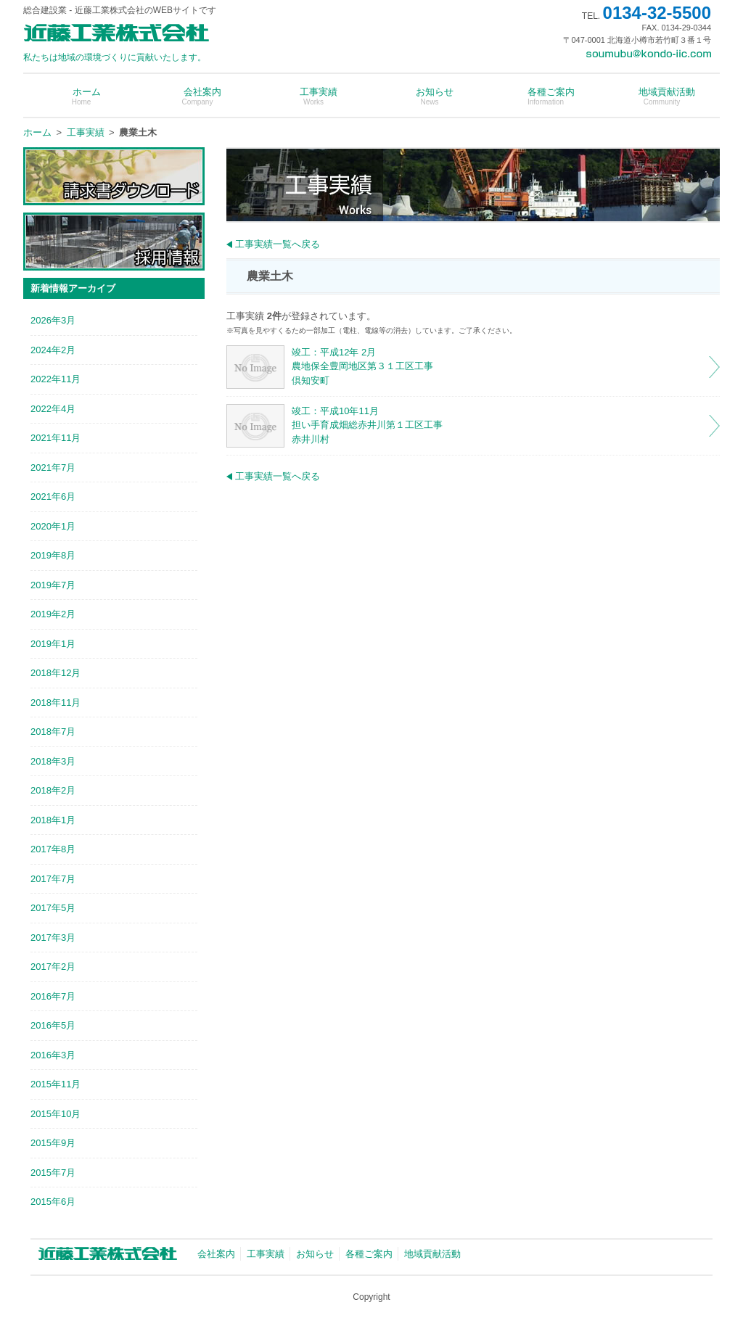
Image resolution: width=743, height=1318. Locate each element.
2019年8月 (52, 555)
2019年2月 (52, 614)
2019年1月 (52, 643)
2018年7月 (52, 731)
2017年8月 (52, 849)
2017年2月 (52, 966)
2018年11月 (55, 702)
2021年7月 (52, 467)
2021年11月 (55, 437)
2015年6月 (52, 1201)
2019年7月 (52, 585)
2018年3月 (52, 761)
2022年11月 (55, 379)
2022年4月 (52, 408)
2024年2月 (52, 350)
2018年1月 (52, 820)
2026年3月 (52, 320)
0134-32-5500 (657, 12)
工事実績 (313, 96)
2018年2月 (52, 790)
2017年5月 (52, 907)
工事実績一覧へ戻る (277, 244)
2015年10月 (55, 1113)
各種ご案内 (546, 96)
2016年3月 (52, 1055)
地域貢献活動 (662, 96)
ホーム (81, 96)
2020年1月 (52, 526)
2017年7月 (52, 878)
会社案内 (197, 96)
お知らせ (430, 96)
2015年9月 (52, 1142)
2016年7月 (52, 996)
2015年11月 (55, 1084)
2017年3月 (52, 937)
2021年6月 (52, 496)
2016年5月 (52, 1025)
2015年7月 (52, 1172)
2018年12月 (55, 672)
